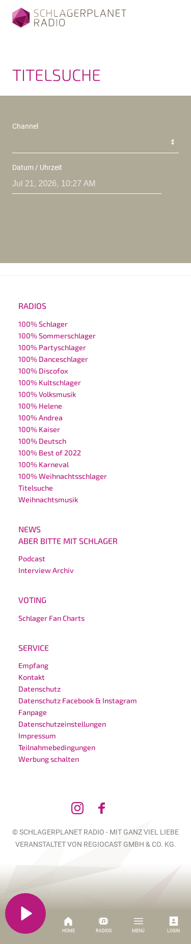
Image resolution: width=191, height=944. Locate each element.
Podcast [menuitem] (31, 558)
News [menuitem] (29, 529)
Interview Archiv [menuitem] (46, 570)
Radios (104, 925)
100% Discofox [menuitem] (43, 370)
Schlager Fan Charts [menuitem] (51, 618)
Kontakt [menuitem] (31, 677)
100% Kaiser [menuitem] (39, 429)
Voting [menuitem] (32, 600)
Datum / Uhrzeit (37, 167)
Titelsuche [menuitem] (35, 487)
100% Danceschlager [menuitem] (53, 359)
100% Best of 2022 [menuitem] (49, 452)
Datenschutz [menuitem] (39, 688)
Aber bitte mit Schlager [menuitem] (68, 541)
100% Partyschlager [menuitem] (52, 347)
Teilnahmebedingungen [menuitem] (56, 747)
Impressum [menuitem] (37, 735)
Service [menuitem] (33, 647)
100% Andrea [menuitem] (40, 417)
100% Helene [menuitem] (40, 406)
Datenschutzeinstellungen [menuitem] (62, 724)
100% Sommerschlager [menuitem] (57, 335)
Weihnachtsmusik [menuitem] (48, 499)
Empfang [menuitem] (33, 665)
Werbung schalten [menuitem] (48, 759)
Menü (138, 925)
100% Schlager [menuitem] (43, 324)
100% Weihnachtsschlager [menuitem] (62, 476)
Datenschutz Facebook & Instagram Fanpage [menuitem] (77, 706)
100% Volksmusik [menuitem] (47, 394)
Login (173, 925)
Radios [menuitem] (32, 305)
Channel (25, 126)
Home (68, 925)
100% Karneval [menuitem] (43, 464)
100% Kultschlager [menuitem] (49, 382)
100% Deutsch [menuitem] (42, 441)
